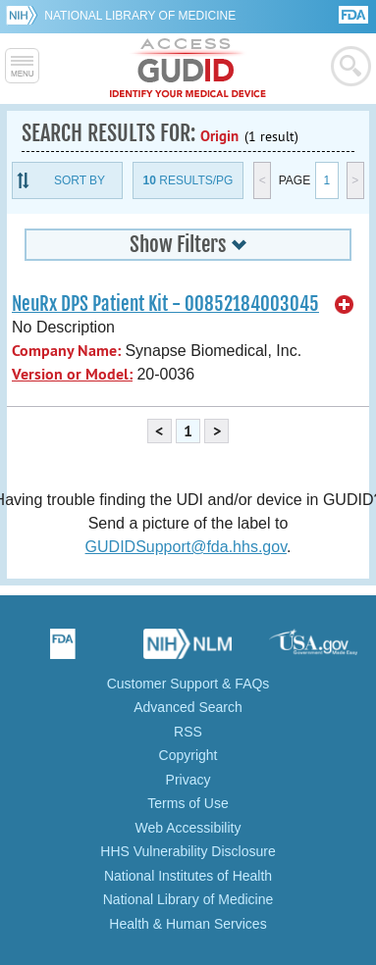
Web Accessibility (188, 828)
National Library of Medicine (140, 16)
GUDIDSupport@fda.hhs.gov (186, 546)
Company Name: (66, 350)
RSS (188, 731)
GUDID (188, 68)
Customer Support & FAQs (188, 683)
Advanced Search (188, 707)
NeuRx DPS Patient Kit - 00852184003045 (165, 304)
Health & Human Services (187, 924)
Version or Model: (72, 374)
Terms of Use (187, 803)
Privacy (188, 779)
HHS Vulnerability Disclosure (187, 851)
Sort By (79, 180)
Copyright (188, 755)
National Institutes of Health (188, 876)
